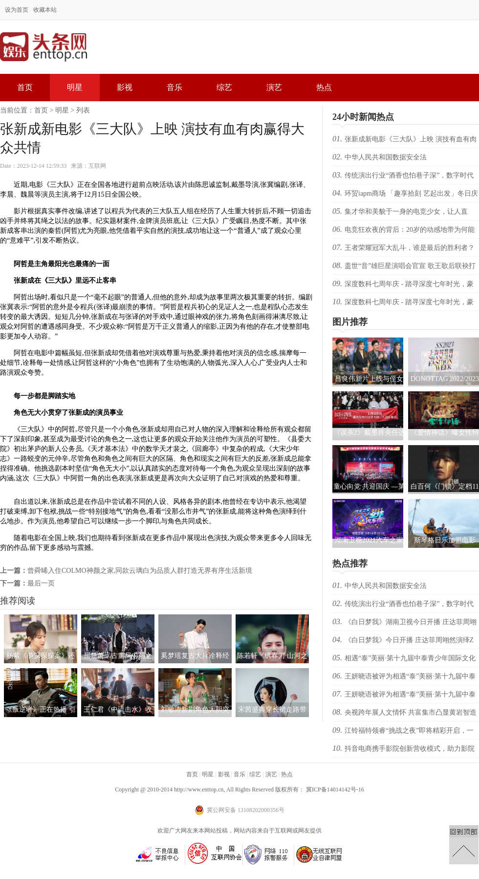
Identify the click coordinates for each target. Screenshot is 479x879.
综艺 (224, 87)
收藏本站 (45, 9)
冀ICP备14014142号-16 (335, 789)
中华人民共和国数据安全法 (386, 157)
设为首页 (16, 9)
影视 (124, 87)
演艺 (274, 87)
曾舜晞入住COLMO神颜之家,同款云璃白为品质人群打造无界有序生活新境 (139, 570)
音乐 (174, 87)
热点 (324, 87)
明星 (75, 87)
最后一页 (41, 583)
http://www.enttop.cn (198, 789)
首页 (25, 87)
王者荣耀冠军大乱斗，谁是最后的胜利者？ (410, 247)
